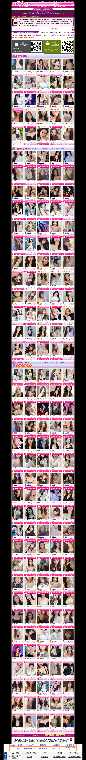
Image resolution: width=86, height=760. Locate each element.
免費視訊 (34, 71)
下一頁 (55, 148)
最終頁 (62, 148)
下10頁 (59, 148)
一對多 (21, 71)
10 (52, 148)
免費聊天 (21, 198)
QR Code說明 (71, 37)
